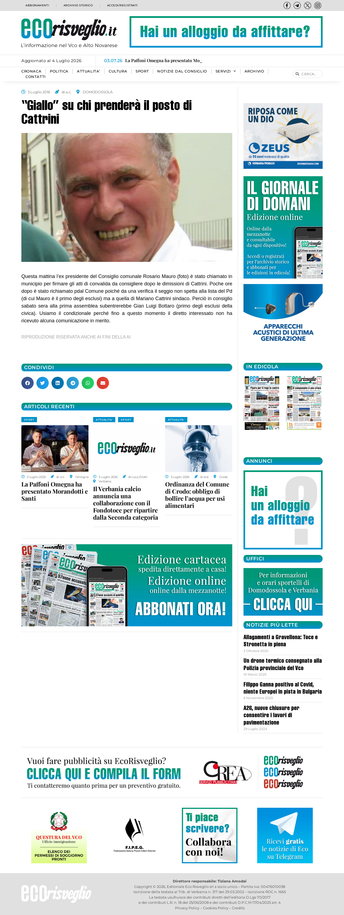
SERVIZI (226, 71)
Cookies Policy (215, 908)
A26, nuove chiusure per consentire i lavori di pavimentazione (271, 716)
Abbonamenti (36, 5)
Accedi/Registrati (122, 5)
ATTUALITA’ (88, 71)
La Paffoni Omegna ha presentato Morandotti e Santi (54, 491)
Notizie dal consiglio (182, 71)
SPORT (142, 71)
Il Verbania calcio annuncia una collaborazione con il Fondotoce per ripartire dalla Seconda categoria (125, 503)
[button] (27, 383)
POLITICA (59, 71)
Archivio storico (77, 5)
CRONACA (31, 71)
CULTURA (118, 71)
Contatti (35, 77)
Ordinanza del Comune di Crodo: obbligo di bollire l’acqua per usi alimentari (197, 494)
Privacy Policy (187, 908)
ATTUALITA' (104, 419)
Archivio (254, 71)
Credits (238, 908)
